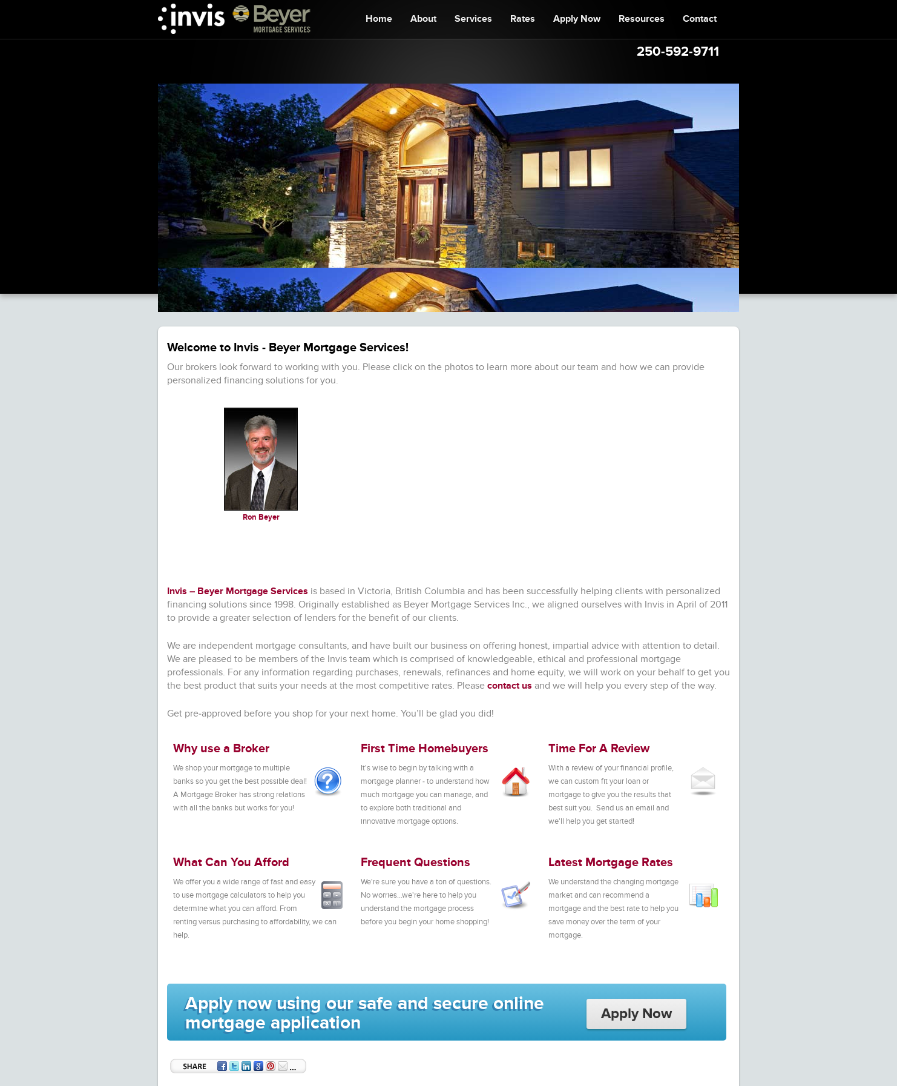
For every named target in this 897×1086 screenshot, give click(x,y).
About (423, 19)
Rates (522, 19)
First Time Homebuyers (424, 748)
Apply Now (576, 19)
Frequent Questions (415, 862)
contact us (509, 686)
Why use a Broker (221, 748)
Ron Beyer (261, 517)
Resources (642, 19)
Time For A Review (598, 748)
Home (379, 19)
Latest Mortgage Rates (610, 862)
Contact (700, 19)
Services (473, 19)
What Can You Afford (231, 862)
